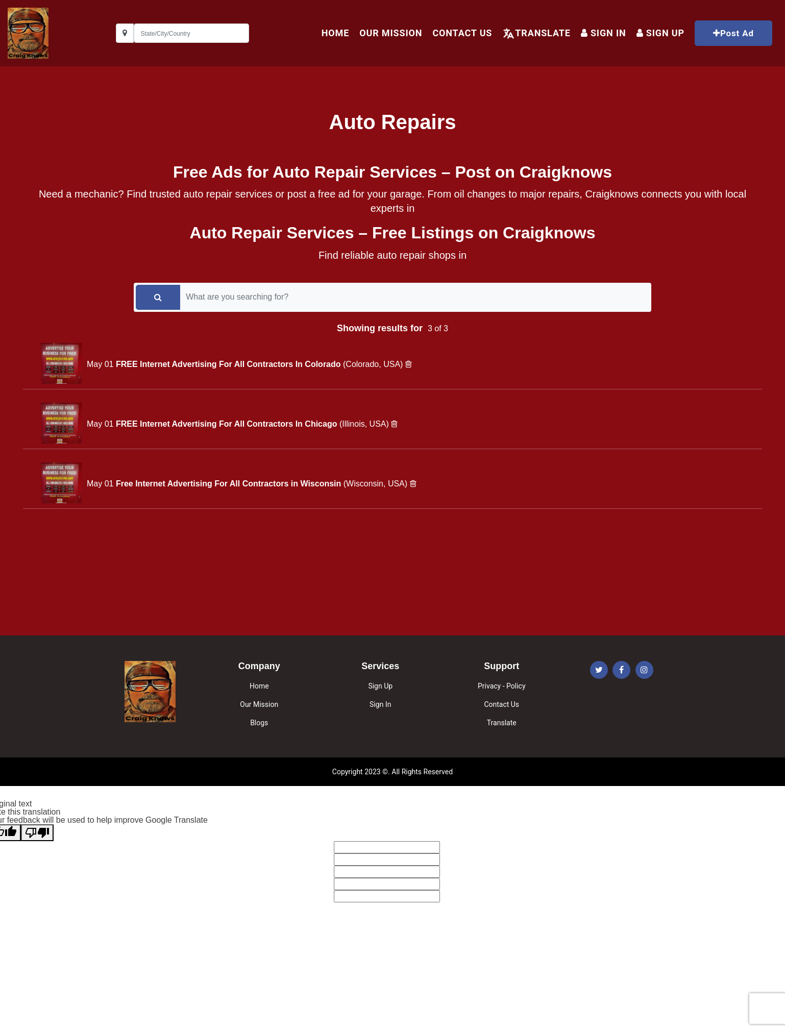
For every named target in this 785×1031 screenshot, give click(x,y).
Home (259, 686)
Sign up (660, 33)
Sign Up (380, 686)
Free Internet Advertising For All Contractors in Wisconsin (230, 483)
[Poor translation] (37, 832)
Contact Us (462, 33)
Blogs (259, 723)
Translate (542, 33)
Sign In (603, 33)
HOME (335, 33)
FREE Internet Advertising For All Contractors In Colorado (229, 364)
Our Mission (390, 33)
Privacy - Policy (502, 686)
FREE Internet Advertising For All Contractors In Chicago (227, 424)
